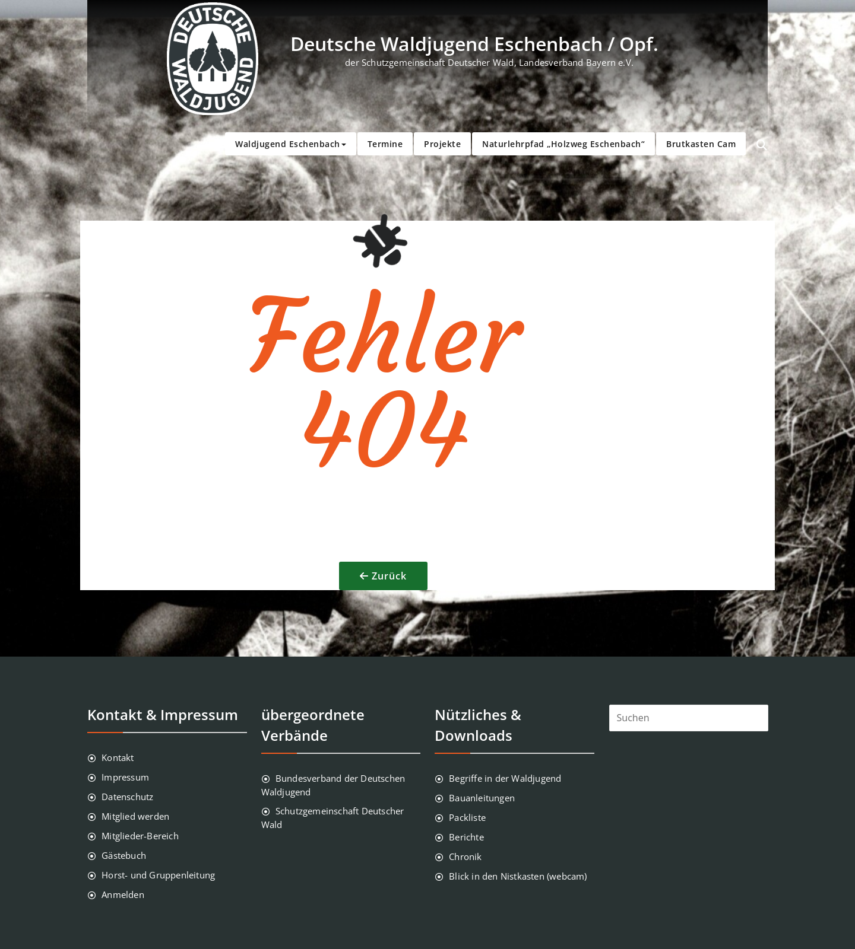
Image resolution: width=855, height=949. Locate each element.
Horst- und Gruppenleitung (158, 875)
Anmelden (123, 894)
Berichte (466, 837)
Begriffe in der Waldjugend (505, 778)
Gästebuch (124, 855)
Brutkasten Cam (701, 143)
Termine (385, 143)
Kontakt (118, 757)
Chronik (465, 856)
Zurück (389, 575)
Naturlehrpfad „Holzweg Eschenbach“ (563, 143)
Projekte (442, 143)
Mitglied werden (135, 816)
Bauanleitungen (482, 798)
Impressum (125, 777)
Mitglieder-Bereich (140, 836)
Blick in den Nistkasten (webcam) (518, 876)
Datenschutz (127, 796)
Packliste (467, 817)
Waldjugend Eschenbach (290, 143)
